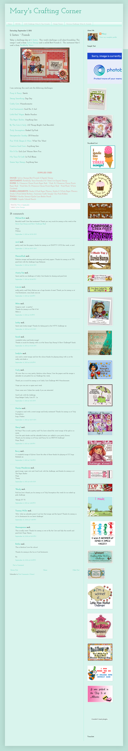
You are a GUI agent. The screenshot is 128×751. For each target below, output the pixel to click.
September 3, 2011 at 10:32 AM (25, 234)
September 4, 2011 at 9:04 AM (25, 346)
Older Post (76, 570)
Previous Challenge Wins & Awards (78, 24)
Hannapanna (20, 527)
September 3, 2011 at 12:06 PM (25, 279)
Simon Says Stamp (17, 162)
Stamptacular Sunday (18, 136)
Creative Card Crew (18, 146)
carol (17, 242)
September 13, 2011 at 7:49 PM (25, 520)
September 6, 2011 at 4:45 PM (25, 503)
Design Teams (58, 24)
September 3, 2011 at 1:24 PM (25, 296)
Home (10, 24)
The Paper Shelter (17, 120)
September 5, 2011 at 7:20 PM (25, 460)
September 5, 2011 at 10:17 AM (25, 420)
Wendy (18, 489)
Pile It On (14, 151)
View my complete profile (108, 37)
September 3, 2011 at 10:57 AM (25, 248)
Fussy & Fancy (16, 93)
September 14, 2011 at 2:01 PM (25, 560)
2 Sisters (34, 40)
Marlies (18, 408)
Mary (104, 34)
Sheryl (18, 427)
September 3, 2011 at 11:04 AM (25, 265)
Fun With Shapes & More (20, 141)
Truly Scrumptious (17, 130)
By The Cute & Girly (18, 125)
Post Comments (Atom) (26, 574)
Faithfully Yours (26, 45)
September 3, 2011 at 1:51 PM (25, 315)
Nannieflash (20, 256)
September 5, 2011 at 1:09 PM (25, 444)
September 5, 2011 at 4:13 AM (25, 401)
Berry (17, 451)
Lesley (17, 323)
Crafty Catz (14, 104)
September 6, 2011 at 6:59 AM (25, 482)
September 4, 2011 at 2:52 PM (25, 362)
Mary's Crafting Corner (46, 11)
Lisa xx (18, 287)
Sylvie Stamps (32, 43)
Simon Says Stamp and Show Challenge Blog (30, 224)
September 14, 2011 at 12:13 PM (25, 536)
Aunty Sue (19, 273)
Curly (17, 370)
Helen (17, 304)
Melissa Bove (20, 218)
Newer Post (14, 570)
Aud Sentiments (16, 109)
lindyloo (18, 353)
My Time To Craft (17, 157)
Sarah (17, 337)
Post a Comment (18, 565)
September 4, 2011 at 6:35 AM (25, 329)
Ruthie (18, 544)
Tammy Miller (21, 511)
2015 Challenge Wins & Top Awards (37, 24)
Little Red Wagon (17, 115)
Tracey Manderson (22, 468)
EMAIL (18, 24)
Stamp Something (17, 99)
